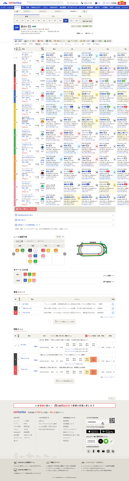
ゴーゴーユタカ (86, 101)
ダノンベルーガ (103, 101)
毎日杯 (121, 81)
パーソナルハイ (27, 170)
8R (55, 20)
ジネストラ (84, 75)
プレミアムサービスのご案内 (48, 424)
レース (17, 7)
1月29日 (73, 11)
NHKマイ (68, 107)
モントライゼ (120, 191)
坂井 (42, 111)
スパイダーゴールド (122, 101)
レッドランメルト (68, 152)
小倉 (79, 16)
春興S (103, 55)
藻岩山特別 (104, 197)
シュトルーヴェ (70, 351)
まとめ (117, 7)
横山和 (42, 162)
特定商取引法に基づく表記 (71, 435)
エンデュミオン (121, 152)
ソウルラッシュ (103, 62)
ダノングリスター (50, 127)
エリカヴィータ (103, 178)
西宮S (103, 145)
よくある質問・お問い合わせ (48, 426)
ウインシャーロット (69, 62)
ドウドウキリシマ (122, 165)
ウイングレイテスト (69, 75)
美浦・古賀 (25, 72)
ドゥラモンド (85, 127)
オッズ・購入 (29, 41)
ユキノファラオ (121, 75)
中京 (53, 16)
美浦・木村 (25, 136)
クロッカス (104, 184)
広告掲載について (68, 424)
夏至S (49, 120)
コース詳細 (76, 26)
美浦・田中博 (26, 84)
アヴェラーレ (26, 132)
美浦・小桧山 (26, 201)
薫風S (67, 158)
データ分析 (72, 41)
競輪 (121, 3)
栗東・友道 (25, 110)
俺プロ (97, 7)
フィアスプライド (104, 75)
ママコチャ (67, 140)
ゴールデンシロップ (104, 127)
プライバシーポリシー (70, 429)
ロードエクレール (104, 165)
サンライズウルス (86, 165)
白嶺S (103, 158)
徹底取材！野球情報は (62, 466)
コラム (45, 7)
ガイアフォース (86, 88)
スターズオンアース (87, 178)
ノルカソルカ (120, 62)
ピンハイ (101, 152)
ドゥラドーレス (103, 204)
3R (28, 20)
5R (39, 20)
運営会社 (66, 441)
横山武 (42, 72)
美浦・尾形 (25, 188)
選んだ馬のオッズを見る (26, 209)
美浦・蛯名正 (26, 97)
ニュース (10, 7)
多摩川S (68, 55)
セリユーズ (120, 127)
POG (111, 7)
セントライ (87, 81)
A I (23, 7)
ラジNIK (103, 81)
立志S (121, 55)
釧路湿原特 (87, 197)
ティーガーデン (68, 101)
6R (44, 20)
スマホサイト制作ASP (94, 468)
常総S (67, 145)
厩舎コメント (59, 41)
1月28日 (58, 11)
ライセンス (66, 438)
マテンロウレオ (103, 114)
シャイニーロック (50, 165)
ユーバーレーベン (68, 191)
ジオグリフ (84, 114)
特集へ (79, 33)
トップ (3, 7)
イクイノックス (121, 114)
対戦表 (89, 44)
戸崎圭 (42, 84)
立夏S (85, 158)
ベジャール (25, 80)
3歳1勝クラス (86, 94)
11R (71, 20)
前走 (35, 346)
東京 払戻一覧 (87, 21)
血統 (83, 44)
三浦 (42, 59)
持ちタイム (68, 44)
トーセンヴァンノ (28, 196)
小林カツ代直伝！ (58, 470)
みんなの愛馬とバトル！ (28, 466)
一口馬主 (105, 7)
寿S (49, 145)
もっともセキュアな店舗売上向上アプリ (98, 466)
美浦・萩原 (25, 162)
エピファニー (67, 88)
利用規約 (66, 426)
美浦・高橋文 (26, 123)
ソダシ (83, 191)
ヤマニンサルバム (50, 152)
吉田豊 (42, 175)
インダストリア (50, 114)
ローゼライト (85, 204)
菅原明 (42, 188)
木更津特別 (104, 120)
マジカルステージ (122, 204)
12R (76, 20)
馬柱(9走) (46, 44)
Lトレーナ (69, 94)
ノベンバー (69, 81)
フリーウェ (87, 55)
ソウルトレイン (27, 145)
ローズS (68, 171)
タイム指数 (54, 44)
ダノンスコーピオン (69, 114)
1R (17, 20)
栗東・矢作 (25, 175)
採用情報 (66, 421)
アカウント (27, 438)
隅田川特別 (122, 68)
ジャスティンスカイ (51, 62)
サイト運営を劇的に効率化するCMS (97, 470)
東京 (26, 16)
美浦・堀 (24, 59)
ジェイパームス (70, 349)
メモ (61, 44)
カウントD (51, 107)
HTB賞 (121, 197)
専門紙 (31, 44)
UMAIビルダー (36, 7)
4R (33, 20)
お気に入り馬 (28, 435)
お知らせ (41, 421)
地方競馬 (63, 7)
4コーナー (41, 241)
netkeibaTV (54, 7)
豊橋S (103, 133)
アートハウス (67, 178)
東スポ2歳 (122, 107)
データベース (72, 7)
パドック (76, 44)
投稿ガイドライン (68, 432)
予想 (27, 7)
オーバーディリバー (28, 157)
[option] (39, 254)
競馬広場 (26, 426)
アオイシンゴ (26, 67)
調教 (49, 41)
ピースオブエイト (122, 88)
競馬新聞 (90, 7)
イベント (125, 7)
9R (60, 20)
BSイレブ (122, 158)
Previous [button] (13, 254)
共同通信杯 (104, 94)
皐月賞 (86, 107)
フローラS (104, 171)
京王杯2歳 (122, 184)
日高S (49, 158)
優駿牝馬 (86, 171)
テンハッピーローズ (87, 62)
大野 (42, 149)
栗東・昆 (24, 149)
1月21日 (27, 11)
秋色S (49, 55)
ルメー (42, 136)
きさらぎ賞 (104, 107)
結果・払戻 (84, 41)
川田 (42, 98)
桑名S (121, 145)
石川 (42, 124)
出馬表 (18, 41)
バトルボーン (49, 88)
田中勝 (42, 201)
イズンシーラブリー (122, 140)
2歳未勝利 (120, 94)
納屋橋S (68, 133)
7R (49, 20)
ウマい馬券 (17, 426)
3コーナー (30, 241)
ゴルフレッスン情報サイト (61, 468)
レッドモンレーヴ (28, 93)
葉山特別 (86, 68)
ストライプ (25, 183)
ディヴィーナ (102, 140)
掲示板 (107, 41)
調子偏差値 (96, 44)
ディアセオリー (68, 165)
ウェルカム (51, 81)
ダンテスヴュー (27, 106)
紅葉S (67, 68)
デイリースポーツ (109, 317)
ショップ (82, 7)
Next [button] (64, 254)
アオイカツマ (67, 204)
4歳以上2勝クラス (105, 68)
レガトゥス (102, 191)
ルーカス (25, 54)
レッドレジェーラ (71, 364)
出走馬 (17, 44)
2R (22, 20)
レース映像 (97, 41)
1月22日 (42, 11)
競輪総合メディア (27, 473)
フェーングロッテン (104, 88)
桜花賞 (121, 171)
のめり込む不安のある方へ (47, 429)
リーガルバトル (28, 119)
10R (65, 20)
